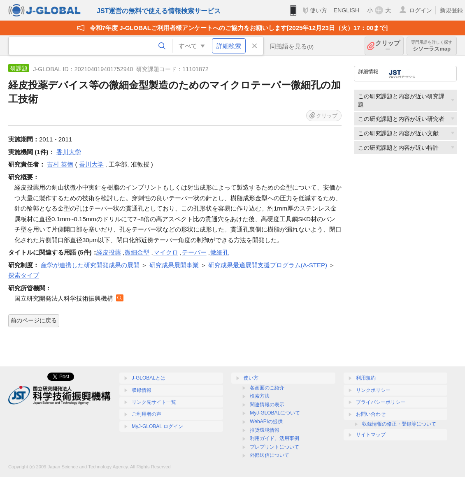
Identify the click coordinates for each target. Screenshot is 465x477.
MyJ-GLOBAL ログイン (157, 426)
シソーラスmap (431, 46)
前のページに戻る (34, 320)
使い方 (318, 10)
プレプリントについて (274, 447)
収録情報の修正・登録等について (399, 424)
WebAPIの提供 (266, 421)
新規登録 (451, 10)
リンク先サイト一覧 (154, 402)
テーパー (194, 252)
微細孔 (219, 252)
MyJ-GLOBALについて (275, 413)
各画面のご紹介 (267, 388)
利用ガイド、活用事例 (274, 438)
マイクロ (165, 252)
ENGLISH (346, 10)
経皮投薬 (108, 252)
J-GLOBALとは (148, 378)
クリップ (387, 45)
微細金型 (137, 252)
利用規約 (366, 378)
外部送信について (269, 455)
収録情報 (141, 390)
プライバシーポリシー (380, 402)
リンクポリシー (373, 390)
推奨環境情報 (264, 430)
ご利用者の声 (146, 414)
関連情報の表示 (267, 405)
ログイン (420, 10)
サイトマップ (371, 435)
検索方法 (260, 396)
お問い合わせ (371, 414)
